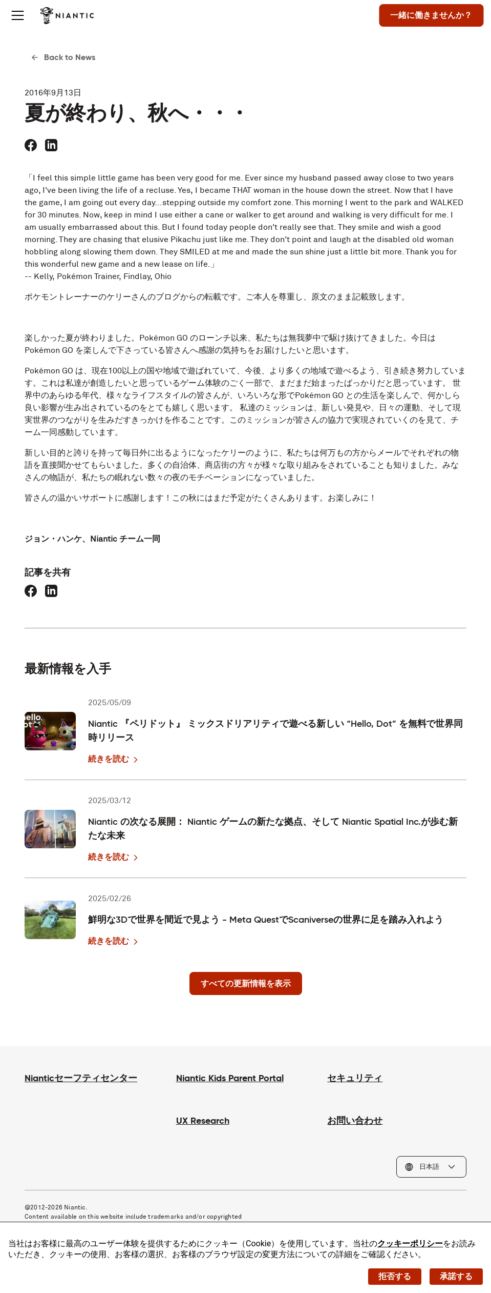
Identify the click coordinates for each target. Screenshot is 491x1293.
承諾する (456, 1276)
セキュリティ (354, 1078)
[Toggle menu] (22, 15)
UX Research (202, 1120)
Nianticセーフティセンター (81, 1078)
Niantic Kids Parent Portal (230, 1078)
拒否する (394, 1276)
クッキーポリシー (410, 1243)
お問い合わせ (354, 1120)
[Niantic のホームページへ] (72, 15)
